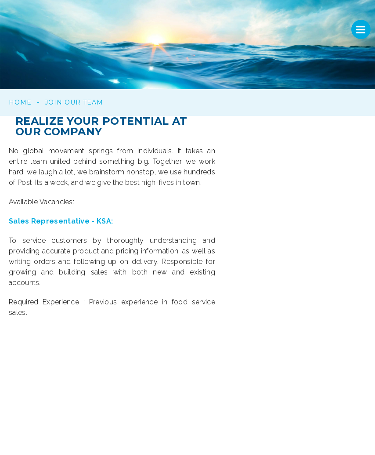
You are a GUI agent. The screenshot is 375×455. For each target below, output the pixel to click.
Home (20, 102)
